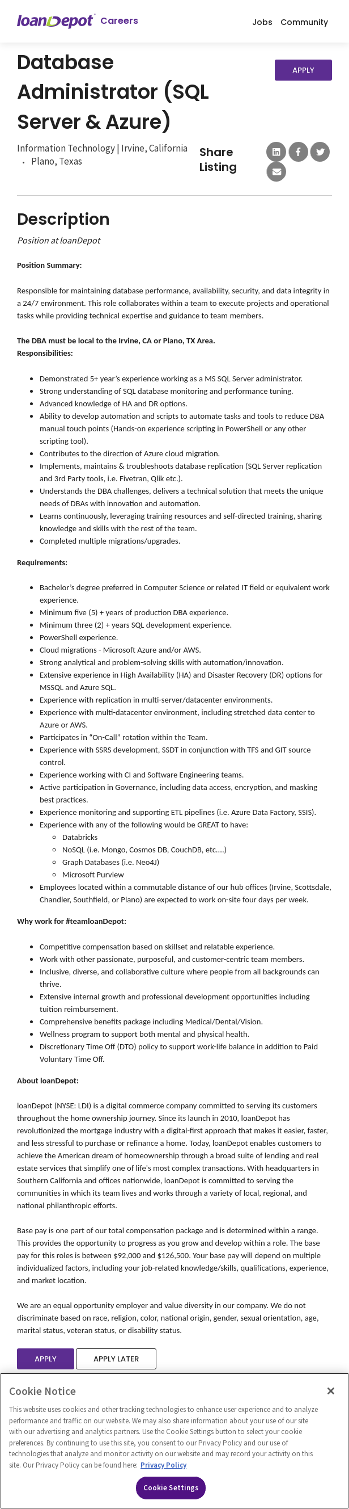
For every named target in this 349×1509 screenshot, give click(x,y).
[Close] (330, 1390)
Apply (303, 70)
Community (304, 21)
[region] (174, 1441)
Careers (119, 21)
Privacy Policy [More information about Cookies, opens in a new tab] (163, 1465)
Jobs (262, 21)
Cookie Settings (171, 1488)
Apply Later (116, 1359)
